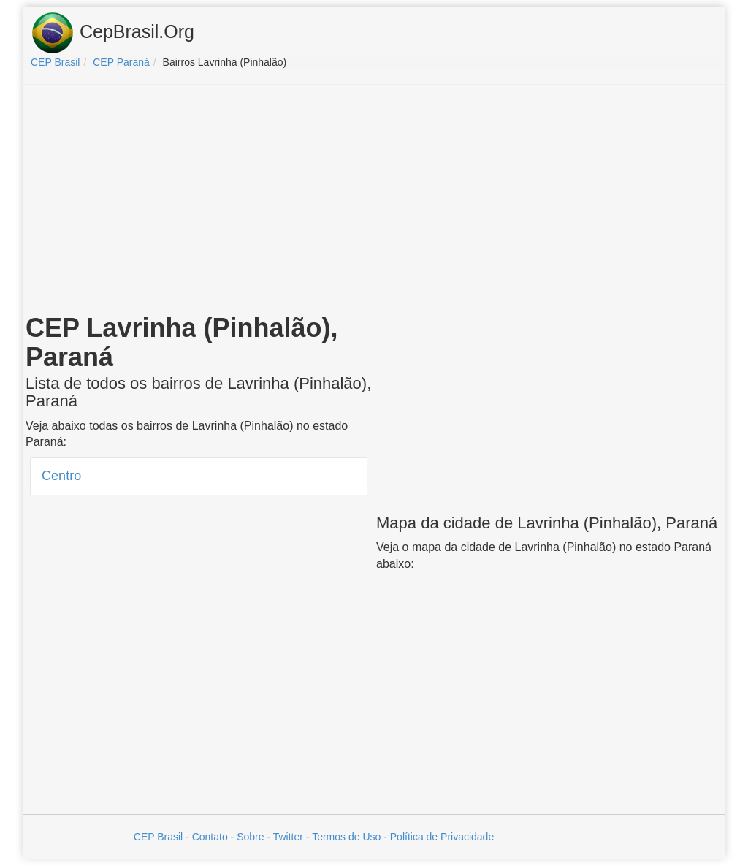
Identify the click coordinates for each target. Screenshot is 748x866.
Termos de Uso (346, 837)
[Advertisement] (374, 201)
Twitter (288, 837)
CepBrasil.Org (112, 33)
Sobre (250, 837)
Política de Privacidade (442, 837)
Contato (210, 837)
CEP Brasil (158, 837)
